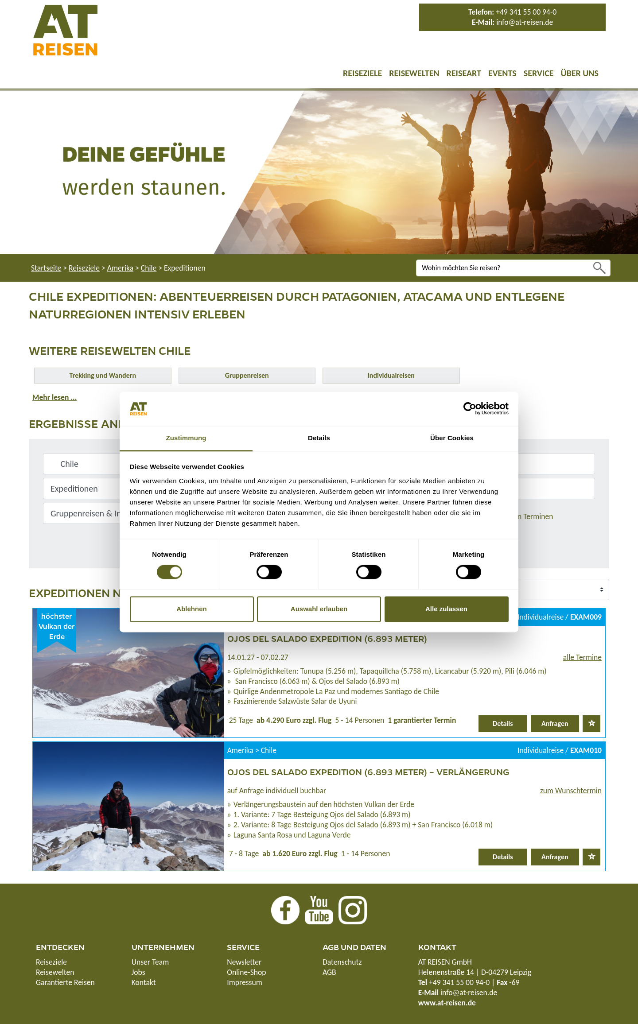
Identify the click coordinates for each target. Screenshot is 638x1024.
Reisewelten (414, 73)
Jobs (138, 972)
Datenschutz (342, 962)
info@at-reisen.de (524, 22)
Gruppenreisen (247, 375)
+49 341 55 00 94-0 (526, 12)
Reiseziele (362, 73)
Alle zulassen (446, 609)
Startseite (46, 268)
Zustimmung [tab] (186, 438)
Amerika (120, 268)
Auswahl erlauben (319, 609)
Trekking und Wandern (103, 375)
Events (502, 73)
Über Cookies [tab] (452, 438)
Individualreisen (391, 375)
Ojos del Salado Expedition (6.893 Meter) (327, 638)
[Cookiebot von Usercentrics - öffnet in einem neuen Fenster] (470, 408)
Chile (148, 268)
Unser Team (150, 962)
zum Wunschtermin (571, 790)
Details (503, 723)
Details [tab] (319, 438)
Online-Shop (246, 972)
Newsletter (244, 962)
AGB (329, 972)
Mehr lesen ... (54, 397)
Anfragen (554, 723)
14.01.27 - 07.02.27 (257, 657)
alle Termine (582, 657)
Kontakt (144, 982)
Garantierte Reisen (65, 982)
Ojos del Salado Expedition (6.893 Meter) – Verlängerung (368, 771)
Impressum (244, 982)
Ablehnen (191, 609)
